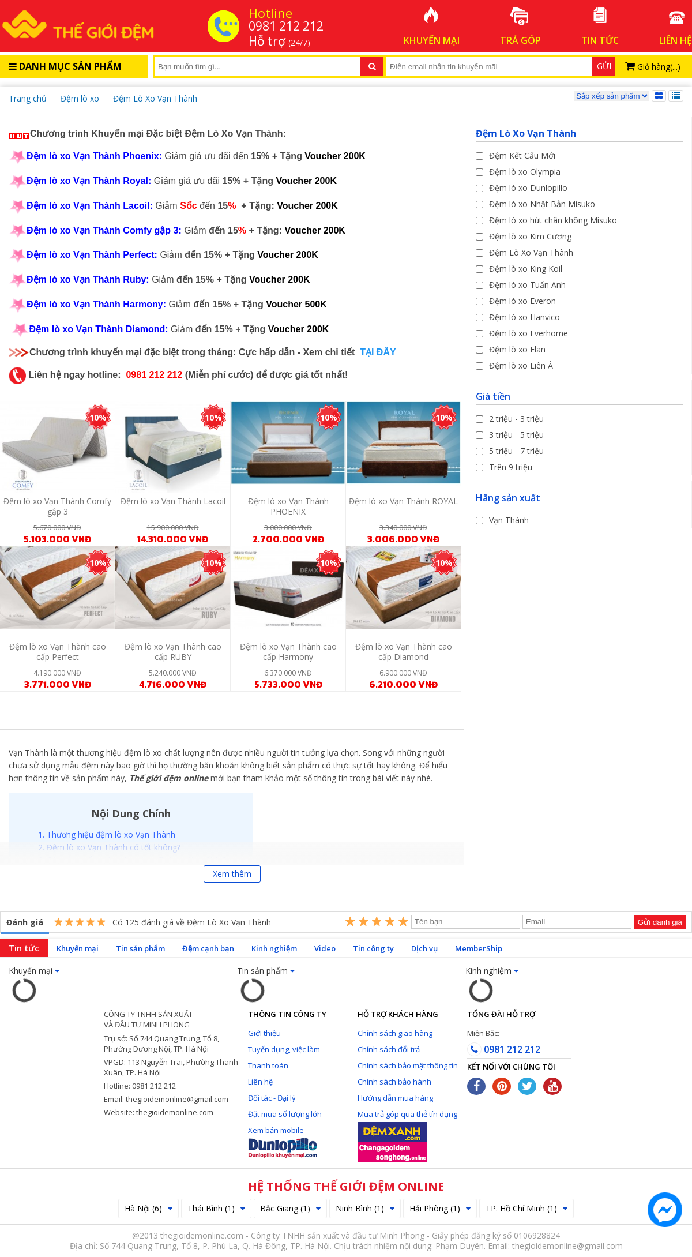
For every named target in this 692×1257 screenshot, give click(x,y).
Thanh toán (268, 1065)
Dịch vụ (424, 948)
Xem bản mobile (276, 1130)
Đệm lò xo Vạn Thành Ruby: (88, 279)
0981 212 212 (503, 1049)
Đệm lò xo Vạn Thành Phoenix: (94, 156)
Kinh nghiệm (274, 948)
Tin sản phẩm (140, 948)
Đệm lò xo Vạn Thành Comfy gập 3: (104, 230)
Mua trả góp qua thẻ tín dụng (407, 1114)
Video (325, 948)
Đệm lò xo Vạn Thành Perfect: (92, 255)
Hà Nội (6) (148, 1208)
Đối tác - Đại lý (272, 1098)
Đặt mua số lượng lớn (285, 1114)
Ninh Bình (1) (365, 1208)
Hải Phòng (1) (440, 1208)
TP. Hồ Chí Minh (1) (526, 1208)
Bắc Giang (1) (290, 1208)
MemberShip (478, 948)
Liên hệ (260, 1081)
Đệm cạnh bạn (208, 948)
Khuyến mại (78, 948)
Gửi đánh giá (660, 922)
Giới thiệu (264, 1033)
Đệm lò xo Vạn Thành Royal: (89, 181)
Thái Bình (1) (216, 1208)
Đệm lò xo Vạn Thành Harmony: (96, 304)
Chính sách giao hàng (395, 1033)
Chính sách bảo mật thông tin (408, 1065)
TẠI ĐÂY (375, 352)
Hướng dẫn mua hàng (395, 1098)
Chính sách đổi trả (389, 1049)
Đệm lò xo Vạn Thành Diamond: (98, 329)
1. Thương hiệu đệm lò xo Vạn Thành (106, 834)
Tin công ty (373, 948)
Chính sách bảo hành (394, 1081)
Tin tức (24, 948)
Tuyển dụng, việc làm (284, 1049)
